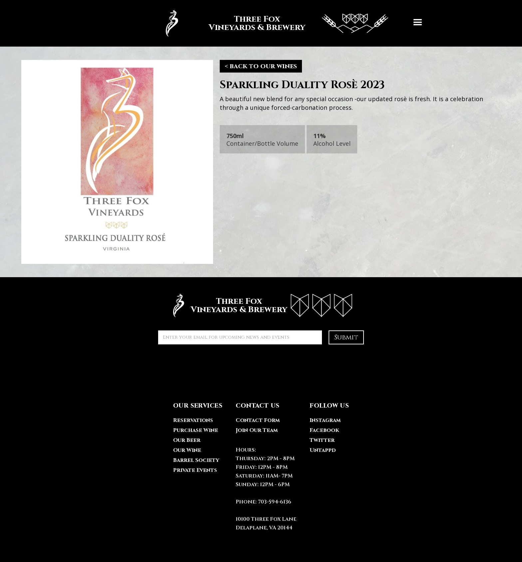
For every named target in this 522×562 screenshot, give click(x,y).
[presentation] (208, 364)
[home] (273, 23)
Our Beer (186, 440)
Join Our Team (257, 430)
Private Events (195, 470)
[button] (417, 23)
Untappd (323, 450)
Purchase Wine (195, 430)
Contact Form (258, 420)
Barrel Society (196, 460)
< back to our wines (261, 66)
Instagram (325, 420)
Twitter (322, 440)
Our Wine (187, 450)
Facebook (324, 430)
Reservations (193, 420)
